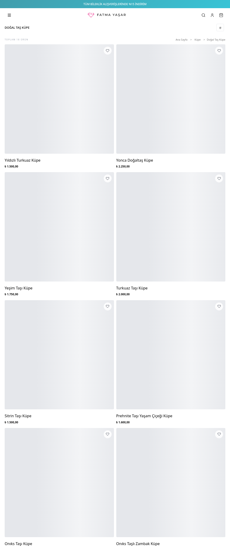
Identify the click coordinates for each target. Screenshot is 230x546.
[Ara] (203, 15)
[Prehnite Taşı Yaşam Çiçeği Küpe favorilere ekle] (219, 306)
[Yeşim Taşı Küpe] (59, 227)
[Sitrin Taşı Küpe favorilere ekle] (108, 306)
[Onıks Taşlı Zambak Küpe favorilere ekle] (219, 434)
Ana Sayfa (182, 39)
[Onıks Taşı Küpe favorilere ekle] (108, 434)
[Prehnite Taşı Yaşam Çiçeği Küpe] (171, 355)
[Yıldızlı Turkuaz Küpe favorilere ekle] (108, 51)
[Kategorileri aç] (9, 15)
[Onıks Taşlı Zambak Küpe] (171, 482)
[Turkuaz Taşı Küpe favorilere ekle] (219, 178)
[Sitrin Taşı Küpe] (59, 355)
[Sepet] (221, 15)
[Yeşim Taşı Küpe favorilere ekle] (108, 178)
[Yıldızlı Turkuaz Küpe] (59, 99)
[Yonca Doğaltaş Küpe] (171, 99)
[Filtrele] (220, 27)
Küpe (198, 39)
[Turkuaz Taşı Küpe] (171, 227)
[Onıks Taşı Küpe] (59, 482)
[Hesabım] (212, 15)
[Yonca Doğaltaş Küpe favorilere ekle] (219, 51)
